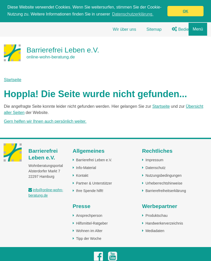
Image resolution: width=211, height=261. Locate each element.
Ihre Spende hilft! (89, 190)
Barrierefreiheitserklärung (165, 190)
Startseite (12, 79)
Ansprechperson (89, 215)
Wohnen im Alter (89, 231)
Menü (198, 29)
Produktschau (156, 215)
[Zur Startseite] (51, 52)
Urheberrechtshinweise (163, 183)
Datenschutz (155, 167)
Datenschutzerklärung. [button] (132, 14)
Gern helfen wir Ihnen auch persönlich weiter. (45, 121)
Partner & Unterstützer (94, 183)
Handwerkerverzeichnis (164, 223)
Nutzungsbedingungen (163, 175)
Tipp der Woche (88, 238)
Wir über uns (124, 29)
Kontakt (82, 175)
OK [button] (185, 11)
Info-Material (86, 167)
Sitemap (154, 29)
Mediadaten (154, 231)
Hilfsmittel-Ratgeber (92, 223)
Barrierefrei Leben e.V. (94, 160)
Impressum (154, 160)
